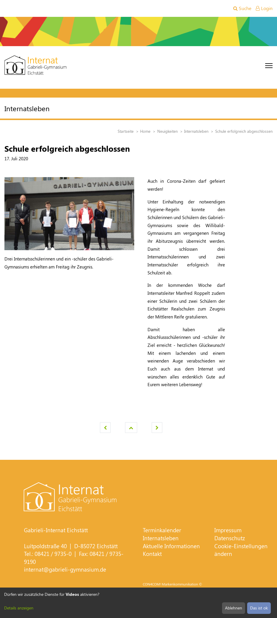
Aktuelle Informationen (171, 546)
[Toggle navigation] (269, 65)
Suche (242, 8)
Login (264, 8)
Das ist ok (259, 608)
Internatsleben (161, 538)
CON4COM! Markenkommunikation (170, 584)
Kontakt (152, 553)
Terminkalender (162, 530)
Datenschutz (229, 538)
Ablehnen (233, 608)
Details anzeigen (18, 608)
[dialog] (138, 603)
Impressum (228, 530)
